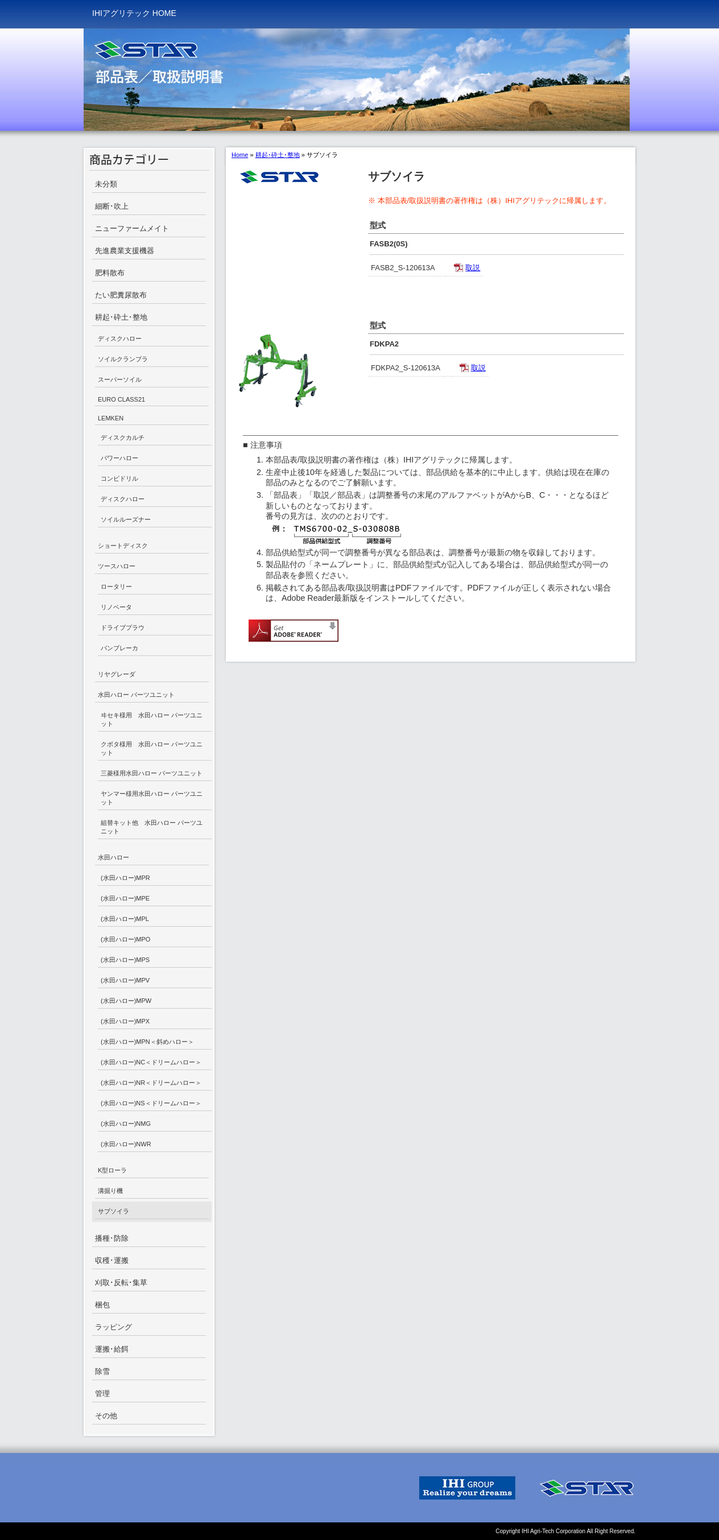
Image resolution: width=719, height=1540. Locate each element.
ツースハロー (116, 566)
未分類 (106, 184)
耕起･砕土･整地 (121, 317)
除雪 (102, 1371)
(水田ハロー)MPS (125, 959)
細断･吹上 (112, 206)
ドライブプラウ (122, 627)
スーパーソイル (120, 379)
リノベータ (116, 607)
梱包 (102, 1304)
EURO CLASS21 (121, 399)
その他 (106, 1415)
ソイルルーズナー (126, 519)
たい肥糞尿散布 (121, 295)
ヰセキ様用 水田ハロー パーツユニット (152, 719)
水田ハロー (113, 857)
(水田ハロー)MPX (125, 1021)
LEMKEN (110, 418)
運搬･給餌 (112, 1349)
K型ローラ (112, 1170)
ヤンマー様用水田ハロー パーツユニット (152, 798)
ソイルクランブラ (123, 359)
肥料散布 (110, 273)
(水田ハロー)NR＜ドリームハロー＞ (151, 1082)
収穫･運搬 (112, 1260)
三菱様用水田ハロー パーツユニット (152, 773)
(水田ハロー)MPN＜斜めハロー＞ (147, 1041)
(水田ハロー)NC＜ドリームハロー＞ (151, 1062)
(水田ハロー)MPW (126, 1000)
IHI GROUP (467, 1487)
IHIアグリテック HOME (134, 13)
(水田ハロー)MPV (125, 980)
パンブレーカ (119, 648)
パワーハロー (119, 458)
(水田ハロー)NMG (126, 1123)
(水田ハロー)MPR (125, 877)
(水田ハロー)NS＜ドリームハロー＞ (151, 1103)
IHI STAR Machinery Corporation (587, 1487)
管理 (102, 1393)
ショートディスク (123, 545)
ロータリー (116, 586)
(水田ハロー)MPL (125, 918)
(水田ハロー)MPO (125, 939)
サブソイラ (113, 1211)
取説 (472, 267)
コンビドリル (119, 478)
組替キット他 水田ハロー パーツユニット (152, 827)
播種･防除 (112, 1238)
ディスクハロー (120, 338)
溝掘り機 (110, 1190)
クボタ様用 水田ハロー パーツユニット (152, 748)
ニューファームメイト (132, 228)
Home (240, 154)
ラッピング (113, 1327)
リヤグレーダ (116, 674)
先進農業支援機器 (124, 250)
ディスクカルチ (122, 437)
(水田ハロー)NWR (126, 1144)
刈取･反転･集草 (121, 1282)
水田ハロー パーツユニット (136, 694)
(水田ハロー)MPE (125, 898)
